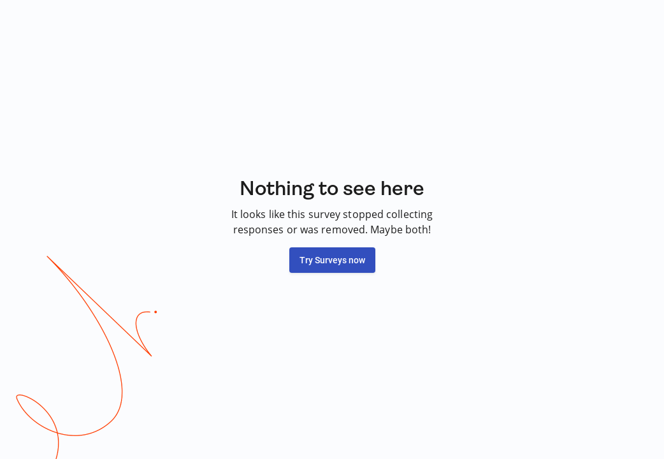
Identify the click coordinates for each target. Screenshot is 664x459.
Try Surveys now (332, 260)
